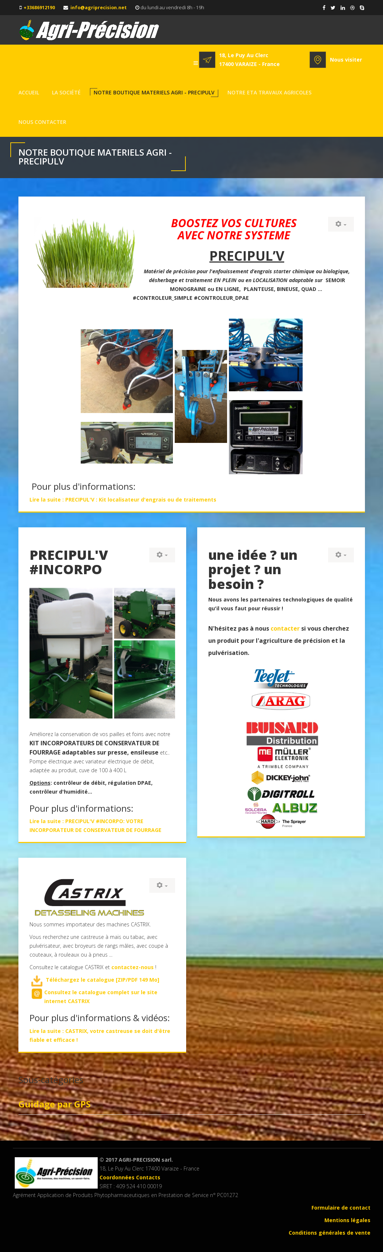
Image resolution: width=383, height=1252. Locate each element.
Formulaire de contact (340, 1207)
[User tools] (341, 224)
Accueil (28, 92)
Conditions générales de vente (329, 1232)
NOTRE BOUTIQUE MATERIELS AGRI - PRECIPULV (154, 92)
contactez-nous (132, 967)
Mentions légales (347, 1220)
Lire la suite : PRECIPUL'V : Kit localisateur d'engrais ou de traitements (122, 499)
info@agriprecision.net (98, 7)
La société (66, 92)
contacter (286, 628)
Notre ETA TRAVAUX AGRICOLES (269, 92)
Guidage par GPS (54, 1104)
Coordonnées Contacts (130, 1177)
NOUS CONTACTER (42, 121)
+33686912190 (39, 7)
